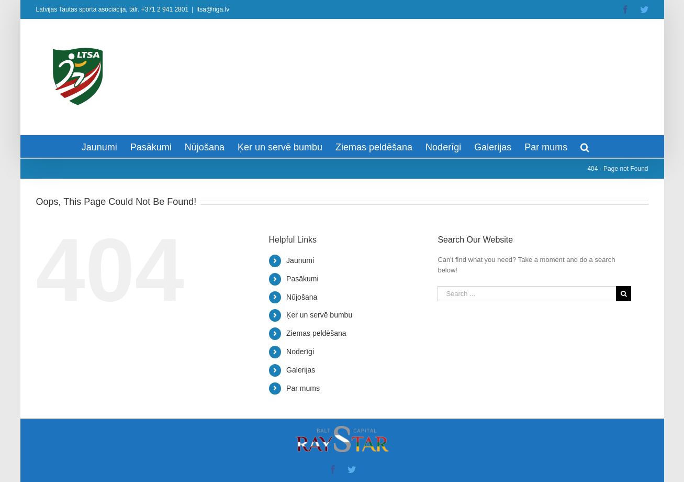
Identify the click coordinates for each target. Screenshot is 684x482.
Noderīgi (300, 351)
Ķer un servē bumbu (319, 315)
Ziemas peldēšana (316, 333)
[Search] (584, 146)
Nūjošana (301, 297)
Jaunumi (300, 260)
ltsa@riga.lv (212, 9)
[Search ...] (527, 293)
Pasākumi (302, 279)
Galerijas (300, 370)
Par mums (303, 388)
